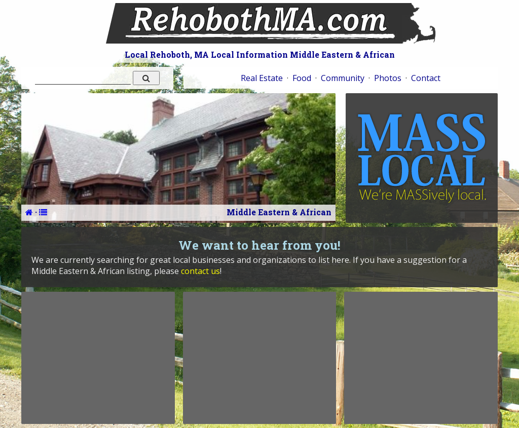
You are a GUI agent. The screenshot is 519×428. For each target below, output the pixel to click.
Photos (387, 78)
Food (301, 78)
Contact (425, 78)
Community (342, 78)
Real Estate (262, 78)
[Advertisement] (98, 357)
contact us (200, 271)
